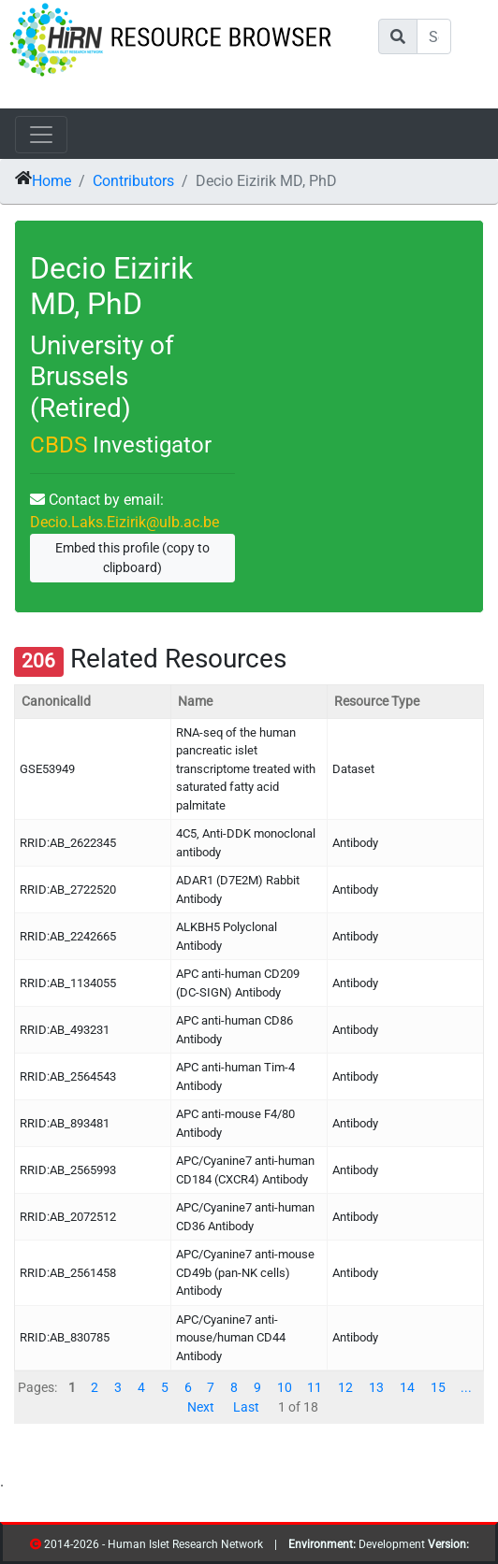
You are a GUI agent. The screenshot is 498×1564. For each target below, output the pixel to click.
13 (376, 1387)
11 (314, 1387)
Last (246, 1406)
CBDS (58, 445)
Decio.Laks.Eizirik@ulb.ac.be (124, 522)
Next (200, 1406)
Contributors (133, 181)
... (466, 1387)
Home (51, 181)
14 (407, 1387)
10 (284, 1387)
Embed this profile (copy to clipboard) (132, 557)
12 (345, 1387)
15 (438, 1387)
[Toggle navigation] (41, 134)
